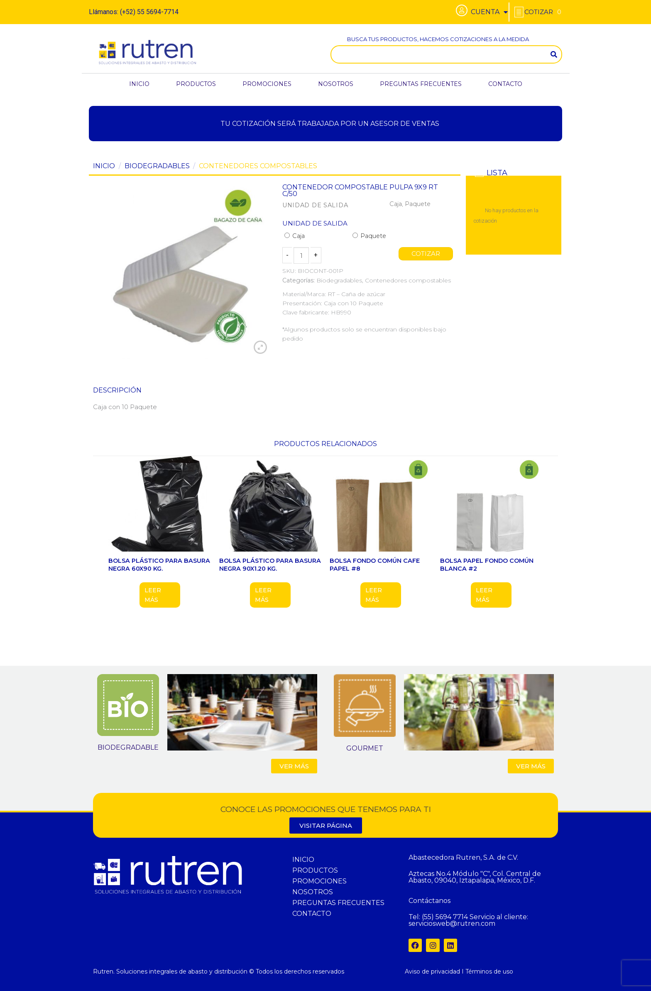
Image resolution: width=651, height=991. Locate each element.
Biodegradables (157, 166)
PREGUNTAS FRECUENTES (421, 84)
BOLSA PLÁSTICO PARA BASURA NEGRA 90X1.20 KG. (270, 564)
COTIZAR (426, 253)
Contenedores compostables (258, 166)
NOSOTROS (335, 84)
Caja (294, 236)
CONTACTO (505, 84)
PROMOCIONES (266, 84)
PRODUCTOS (196, 84)
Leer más (152, 594)
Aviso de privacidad (432, 971)
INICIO (139, 84)
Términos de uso (489, 971)
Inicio (104, 166)
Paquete (369, 236)
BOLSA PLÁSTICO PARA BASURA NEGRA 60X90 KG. (159, 564)
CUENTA (489, 12)
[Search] (553, 54)
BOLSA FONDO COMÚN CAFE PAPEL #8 (375, 564)
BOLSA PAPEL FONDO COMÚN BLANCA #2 (487, 564)
